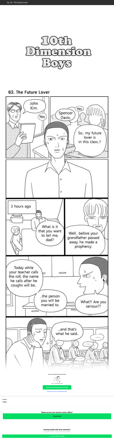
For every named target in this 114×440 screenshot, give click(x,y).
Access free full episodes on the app (57, 387)
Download (57, 416)
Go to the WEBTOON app (57, 436)
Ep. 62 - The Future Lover (17, 2)
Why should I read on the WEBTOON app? (57, 391)
